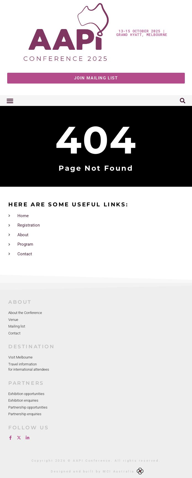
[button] (9, 100)
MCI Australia (119, 471)
